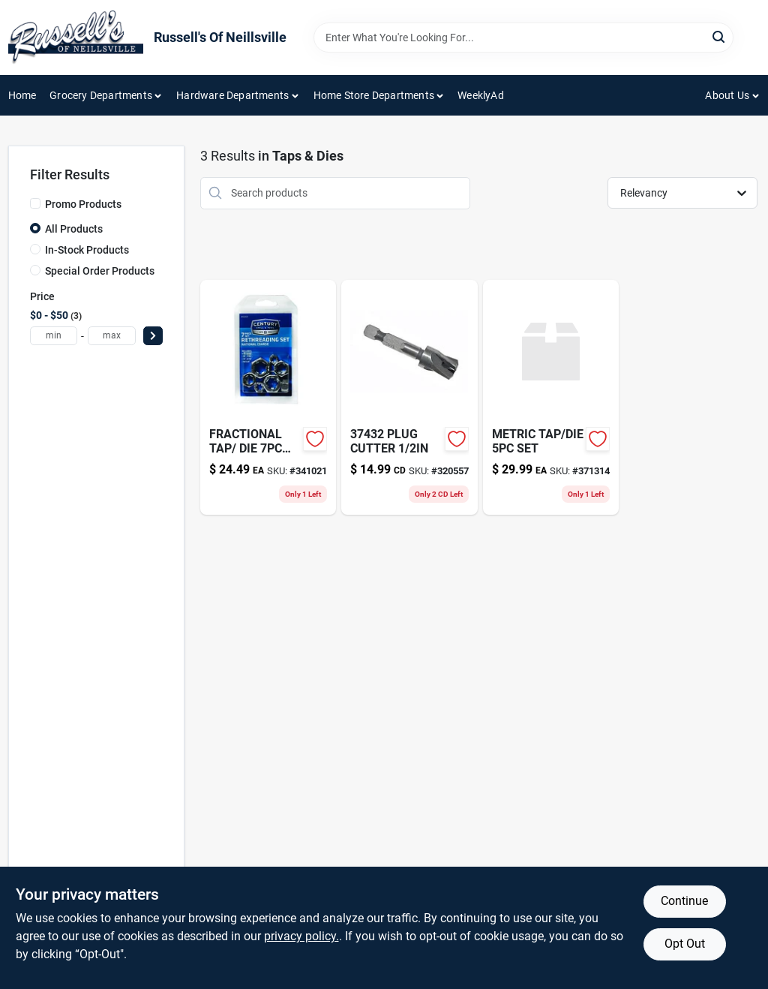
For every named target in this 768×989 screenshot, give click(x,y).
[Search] (719, 36)
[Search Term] (524, 38)
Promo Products (83, 204)
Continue (684, 901)
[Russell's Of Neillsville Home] (75, 38)
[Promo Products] (35, 203)
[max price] (112, 335)
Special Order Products (99, 271)
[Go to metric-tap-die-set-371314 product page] (551, 397)
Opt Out (684, 943)
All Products (74, 229)
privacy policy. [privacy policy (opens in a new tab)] (301, 936)
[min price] (54, 335)
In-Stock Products (87, 250)
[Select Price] (153, 335)
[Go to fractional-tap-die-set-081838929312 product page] (268, 397)
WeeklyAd (481, 95)
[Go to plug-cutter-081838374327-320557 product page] (409, 397)
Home (22, 95)
